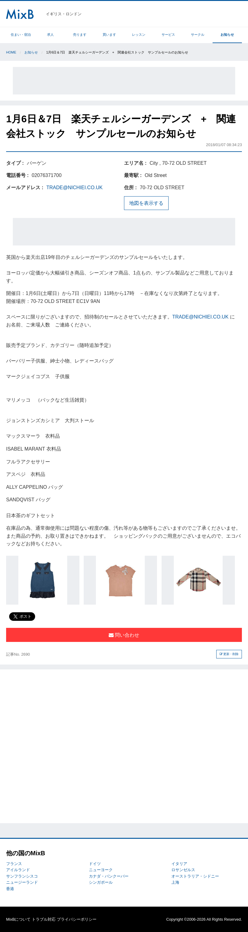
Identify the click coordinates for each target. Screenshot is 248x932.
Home (11, 52)
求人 (50, 34)
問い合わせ (124, 635)
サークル (197, 34)
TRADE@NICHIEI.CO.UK (74, 187)
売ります (79, 34)
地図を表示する (146, 203)
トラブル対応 (44, 919)
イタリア (179, 863)
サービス (168, 34)
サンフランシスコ (22, 876)
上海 (175, 882)
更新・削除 (229, 654)
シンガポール (101, 882)
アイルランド (18, 870)
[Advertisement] (124, 80)
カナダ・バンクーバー (109, 876)
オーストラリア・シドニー (195, 876)
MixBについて (18, 919)
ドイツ (95, 863)
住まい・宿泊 (21, 34)
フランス (14, 863)
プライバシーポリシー (77, 919)
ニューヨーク (101, 870)
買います (109, 34)
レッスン (138, 34)
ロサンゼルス (183, 870)
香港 (10, 888)
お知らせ (227, 34)
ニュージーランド (22, 882)
